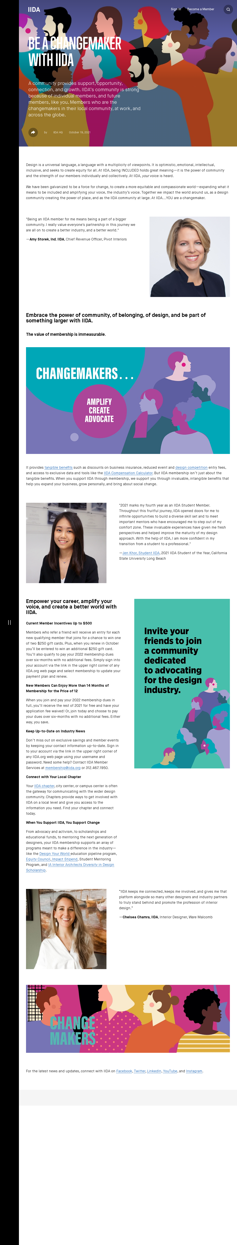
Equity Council (38, 859)
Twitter (139, 1071)
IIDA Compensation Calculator (128, 473)
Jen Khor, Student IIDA (141, 553)
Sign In (176, 9)
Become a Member (200, 9)
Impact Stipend (64, 859)
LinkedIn (154, 1071)
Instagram (194, 1071)
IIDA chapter (44, 786)
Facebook (124, 1071)
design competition (191, 467)
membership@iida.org (63, 768)
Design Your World (55, 854)
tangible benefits (59, 467)
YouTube (170, 1071)
